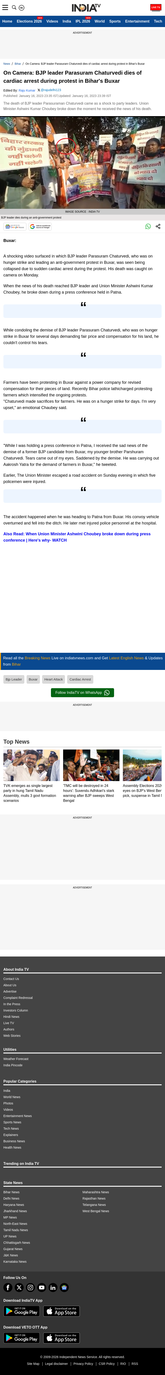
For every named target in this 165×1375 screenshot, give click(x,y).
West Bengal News (95, 1211)
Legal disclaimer (56, 1364)
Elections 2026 (29, 21)
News (6, 63)
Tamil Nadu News (15, 1230)
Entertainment (137, 21)
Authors (8, 1029)
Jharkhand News (15, 1211)
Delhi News (11, 1198)
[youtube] (41, 1287)
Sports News (12, 1122)
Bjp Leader (14, 679)
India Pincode (13, 1065)
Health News (12, 1147)
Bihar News (11, 1192)
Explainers (10, 1135)
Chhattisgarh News (16, 1242)
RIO (123, 1364)
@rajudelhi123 (51, 90)
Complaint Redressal (18, 998)
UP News (9, 1236)
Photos (8, 1103)
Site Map (33, 1364)
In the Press (11, 1004)
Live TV (8, 1023)
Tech (158, 21)
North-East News (15, 1224)
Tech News (11, 1128)
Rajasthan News (93, 1198)
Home (7, 21)
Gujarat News (13, 1249)
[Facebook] (7, 1287)
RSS (135, 1364)
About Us (9, 985)
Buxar (33, 679)
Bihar (18, 63)
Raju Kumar (27, 90)
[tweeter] (19, 1287)
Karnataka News (15, 1261)
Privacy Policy (83, 1364)
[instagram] (30, 1287)
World (100, 21)
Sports (115, 21)
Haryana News (13, 1205)
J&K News (10, 1255)
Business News (14, 1141)
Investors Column (15, 1010)
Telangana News (94, 1205)
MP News (10, 1217)
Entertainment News (17, 1116)
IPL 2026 (83, 21)
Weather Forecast (15, 1059)
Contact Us (11, 979)
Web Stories (12, 1035)
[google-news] (64, 1287)
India (67, 21)
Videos (52, 21)
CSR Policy (107, 1364)
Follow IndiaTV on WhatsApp (82, 692)
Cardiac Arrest (80, 679)
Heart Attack (53, 679)
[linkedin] (52, 1287)
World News (11, 1097)
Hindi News (11, 1017)
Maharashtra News (95, 1192)
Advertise (9, 991)
